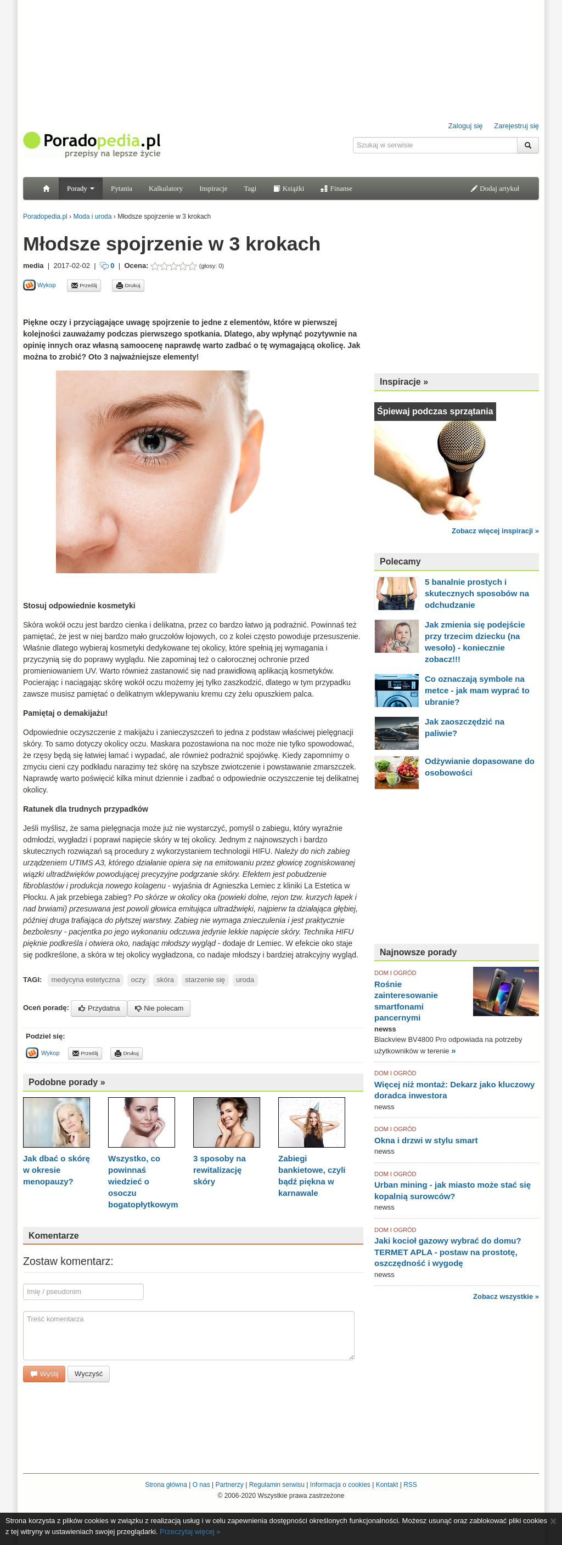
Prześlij (84, 285)
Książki (288, 188)
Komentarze (54, 1235)
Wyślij (44, 1374)
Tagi (250, 188)
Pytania (121, 188)
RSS (410, 1485)
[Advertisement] (151, 304)
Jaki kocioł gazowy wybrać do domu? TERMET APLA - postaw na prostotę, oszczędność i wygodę (447, 1252)
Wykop (39, 285)
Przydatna (99, 1008)
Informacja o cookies (340, 1485)
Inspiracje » (404, 381)
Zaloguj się (465, 126)
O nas (201, 1485)
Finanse (336, 188)
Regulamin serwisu (277, 1485)
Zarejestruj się (516, 126)
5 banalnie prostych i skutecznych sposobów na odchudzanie (477, 593)
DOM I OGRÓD (395, 973)
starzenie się (205, 980)
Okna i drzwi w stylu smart (425, 1140)
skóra (165, 980)
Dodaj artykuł (494, 188)
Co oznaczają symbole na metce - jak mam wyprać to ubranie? (477, 690)
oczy (138, 980)
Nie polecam (159, 1008)
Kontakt (387, 1485)
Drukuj (128, 285)
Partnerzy (229, 1485)
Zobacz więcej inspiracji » (495, 531)
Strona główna (166, 1485)
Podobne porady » (67, 1082)
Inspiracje (213, 188)
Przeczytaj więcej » (190, 1531)
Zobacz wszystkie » (506, 1296)
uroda (245, 980)
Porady (80, 188)
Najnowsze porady (418, 952)
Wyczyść (89, 1374)
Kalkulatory (166, 188)
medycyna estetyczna (86, 980)
